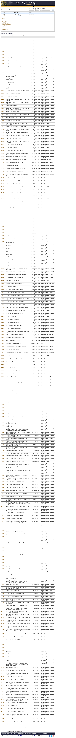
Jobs (41, 733)
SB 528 (2, 277)
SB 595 (2, 313)
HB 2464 (2, 441)
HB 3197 (2, 691)
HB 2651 (2, 484)
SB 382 (2, 150)
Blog (39, 733)
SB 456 (2, 204)
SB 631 (2, 328)
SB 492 (2, 244)
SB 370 (2, 144)
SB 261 (2, 78)
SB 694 (2, 349)
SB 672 (2, 343)
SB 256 (2, 69)
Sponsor (3, 19)
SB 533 (2, 283)
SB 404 (2, 162)
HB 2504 (2, 447)
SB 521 (2, 271)
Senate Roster (28, 733)
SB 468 (2, 213)
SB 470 (2, 216)
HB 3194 (2, 682)
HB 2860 (2, 568)
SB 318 (2, 108)
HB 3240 (2, 699)
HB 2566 (2, 475)
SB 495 (2, 253)
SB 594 (2, 310)
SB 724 (2, 364)
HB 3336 (2, 721)
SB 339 (2, 129)
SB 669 (2, 340)
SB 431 (2, 183)
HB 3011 (2, 629)
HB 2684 (2, 493)
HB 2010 (2, 391)
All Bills (3, 14)
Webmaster (34, 735)
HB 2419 (2, 432)
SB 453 (2, 201)
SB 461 (2, 207)
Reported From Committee (6, 24)
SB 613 (2, 325)
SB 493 (2, 247)
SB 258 (2, 72)
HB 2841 (2, 565)
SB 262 (2, 81)
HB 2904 (2, 590)
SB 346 (2, 138)
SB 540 (2, 289)
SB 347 (2, 141)
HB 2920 (2, 599)
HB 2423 (2, 438)
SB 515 (2, 268)
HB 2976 (2, 620)
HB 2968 (2, 617)
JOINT (17, 6)
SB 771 (2, 382)
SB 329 (2, 120)
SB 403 (2, 159)
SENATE (4, 6)
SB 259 (2, 75)
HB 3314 (2, 718)
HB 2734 (2, 525)
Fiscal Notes (4, 26)
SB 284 (2, 96)
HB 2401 (2, 419)
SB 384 (2, 153)
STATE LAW (30, 6)
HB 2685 (2, 496)
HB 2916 (2, 596)
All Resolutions (4, 15)
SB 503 (2, 262)
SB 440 (2, 192)
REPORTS (37, 6)
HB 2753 (2, 542)
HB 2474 (2, 444)
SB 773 (2, 388)
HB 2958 (2, 614)
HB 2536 (2, 463)
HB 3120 (2, 662)
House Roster (34, 733)
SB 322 (2, 114)
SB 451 (2, 198)
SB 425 (2, 180)
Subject (3, 16)
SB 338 (2, 126)
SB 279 (2, 90)
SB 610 (2, 319)
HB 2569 (2, 481)
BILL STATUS (23, 6)
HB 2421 (2, 435)
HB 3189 (2, 679)
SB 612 (2, 322)
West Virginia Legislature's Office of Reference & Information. (19, 735)
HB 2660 (2, 490)
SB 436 (2, 189)
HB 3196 (2, 688)
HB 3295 (2, 708)
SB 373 (2, 147)
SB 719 (2, 361)
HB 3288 (2, 705)
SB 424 (2, 177)
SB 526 (2, 274)
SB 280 (2, 93)
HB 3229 (2, 697)
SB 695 (2, 352)
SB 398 (2, 156)
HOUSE (10, 6)
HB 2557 (2, 472)
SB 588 (2, 307)
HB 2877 (2, 580)
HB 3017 (2, 633)
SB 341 (2, 132)
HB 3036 (2, 636)
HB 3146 (2, 670)
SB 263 (2, 84)
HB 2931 (2, 605)
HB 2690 (2, 499)
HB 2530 (2, 453)
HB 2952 (2, 611)
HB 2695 (2, 506)
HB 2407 (2, 425)
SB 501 (2, 259)
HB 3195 (2, 685)
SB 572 (2, 298)
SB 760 (2, 370)
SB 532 (2, 280)
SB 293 (2, 99)
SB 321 (2, 111)
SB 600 (2, 316)
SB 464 (2, 210)
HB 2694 (2, 502)
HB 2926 (2, 602)
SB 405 (2, 165)
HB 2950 (2, 608)
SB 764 (2, 376)
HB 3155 (2, 673)
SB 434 (2, 186)
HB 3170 (2, 676)
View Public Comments (5, 30)
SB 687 (2, 346)
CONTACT (50, 6)
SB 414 (2, 174)
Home (46, 733)
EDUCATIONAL (43, 6)
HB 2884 (2, 584)
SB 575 (2, 301)
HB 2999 (2, 626)
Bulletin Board (18, 733)
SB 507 (2, 265)
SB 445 (2, 195)
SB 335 (2, 123)
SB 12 (2, 38)
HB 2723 (2, 521)
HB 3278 (2, 702)
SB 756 (2, 367)
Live (37, 733)
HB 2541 (2, 469)
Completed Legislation (5, 27)
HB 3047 (2, 639)
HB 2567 (2, 478)
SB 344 (2, 135)
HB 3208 (2, 694)
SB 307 (2, 105)
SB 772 (2, 385)
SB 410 (2, 171)
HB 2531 (2, 455)
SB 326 (2, 117)
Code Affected (4, 21)
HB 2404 (2, 422)
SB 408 (2, 168)
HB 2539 (2, 466)
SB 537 (2, 286)
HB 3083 (2, 659)
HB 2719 (2, 518)
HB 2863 (2, 571)
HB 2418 (2, 428)
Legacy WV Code (13, 733)
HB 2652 (2, 487)
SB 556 (2, 295)
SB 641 (2, 337)
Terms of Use (30, 735)
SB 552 (2, 292)
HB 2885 (2, 587)
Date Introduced (4, 20)
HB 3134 (2, 667)
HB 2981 (2, 623)
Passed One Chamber (5, 25)
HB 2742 (2, 539)
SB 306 (2, 102)
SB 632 (2, 331)
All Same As (4, 22)
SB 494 (2, 250)
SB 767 (2, 379)
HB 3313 (2, 714)
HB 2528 (2, 450)
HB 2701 (2, 509)
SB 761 (2, 373)
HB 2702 (2, 512)
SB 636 (2, 334)
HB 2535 (2, 461)
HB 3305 (2, 711)
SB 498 (2, 256)
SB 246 (2, 66)
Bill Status (3, 733)
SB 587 (2, 304)
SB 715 (2, 358)
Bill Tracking (32, 14)
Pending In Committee (5, 23)
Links (44, 733)
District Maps (23, 733)
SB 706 (2, 355)
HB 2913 (2, 593)
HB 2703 (2, 515)
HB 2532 (2, 458)
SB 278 (2, 87)
